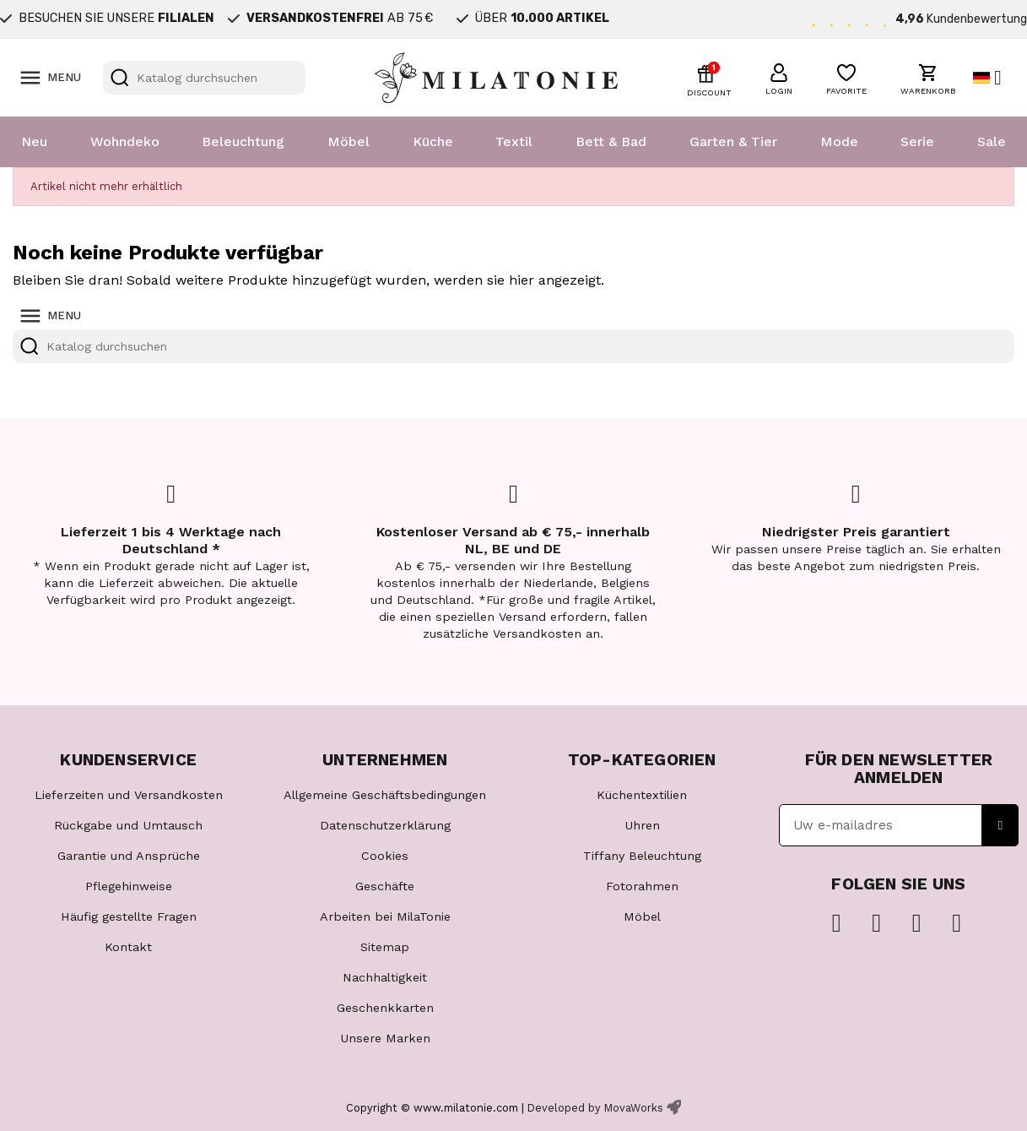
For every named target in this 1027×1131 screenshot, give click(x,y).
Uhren (642, 825)
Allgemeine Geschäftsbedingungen (385, 795)
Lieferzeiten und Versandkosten (129, 795)
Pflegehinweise (128, 886)
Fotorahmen (642, 886)
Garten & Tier (733, 141)
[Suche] (204, 78)
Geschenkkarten (385, 1007)
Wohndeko (124, 141)
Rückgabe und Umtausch (128, 825)
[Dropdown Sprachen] (993, 78)
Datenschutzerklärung (385, 825)
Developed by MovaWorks (595, 1107)
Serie (917, 141)
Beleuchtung (243, 141)
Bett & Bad (611, 141)
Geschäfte (384, 886)
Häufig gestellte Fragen (129, 916)
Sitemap (384, 947)
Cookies (384, 855)
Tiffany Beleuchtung (642, 855)
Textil (513, 141)
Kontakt (128, 947)
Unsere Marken (385, 1038)
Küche (433, 141)
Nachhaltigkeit (385, 977)
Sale (991, 141)
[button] (778, 76)
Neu (34, 141)
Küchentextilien (642, 795)
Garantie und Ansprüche (128, 855)
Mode (839, 141)
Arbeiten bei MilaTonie (385, 916)
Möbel (348, 141)
